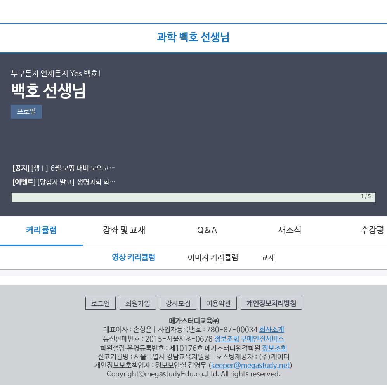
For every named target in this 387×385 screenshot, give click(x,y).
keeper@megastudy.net (250, 365)
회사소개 (271, 330)
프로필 (26, 112)
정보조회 (226, 339)
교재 (268, 257)
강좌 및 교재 (124, 230)
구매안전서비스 (262, 339)
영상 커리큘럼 (138, 257)
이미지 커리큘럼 (213, 257)
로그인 (100, 304)
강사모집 (178, 304)
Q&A (207, 230)
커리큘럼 (41, 230)
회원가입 (137, 304)
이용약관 (218, 304)
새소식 (290, 230)
